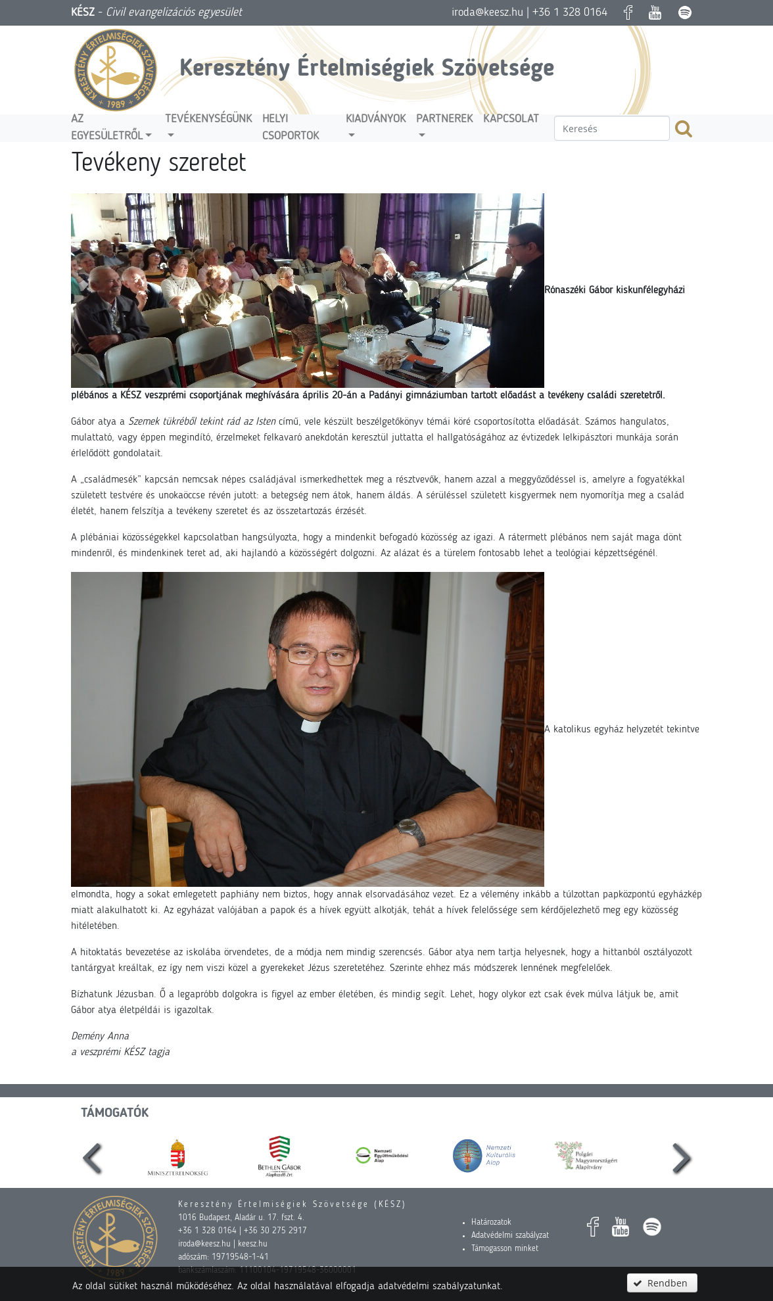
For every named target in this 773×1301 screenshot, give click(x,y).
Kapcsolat (511, 119)
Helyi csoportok (290, 128)
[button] (662, 1282)
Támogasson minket (504, 1248)
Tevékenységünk (208, 119)
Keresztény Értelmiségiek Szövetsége (366, 70)
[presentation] (91, 1155)
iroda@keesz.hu (487, 12)
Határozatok (491, 1222)
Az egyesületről (107, 128)
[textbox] (612, 128)
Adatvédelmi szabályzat (510, 1235)
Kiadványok (376, 119)
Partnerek (444, 119)
